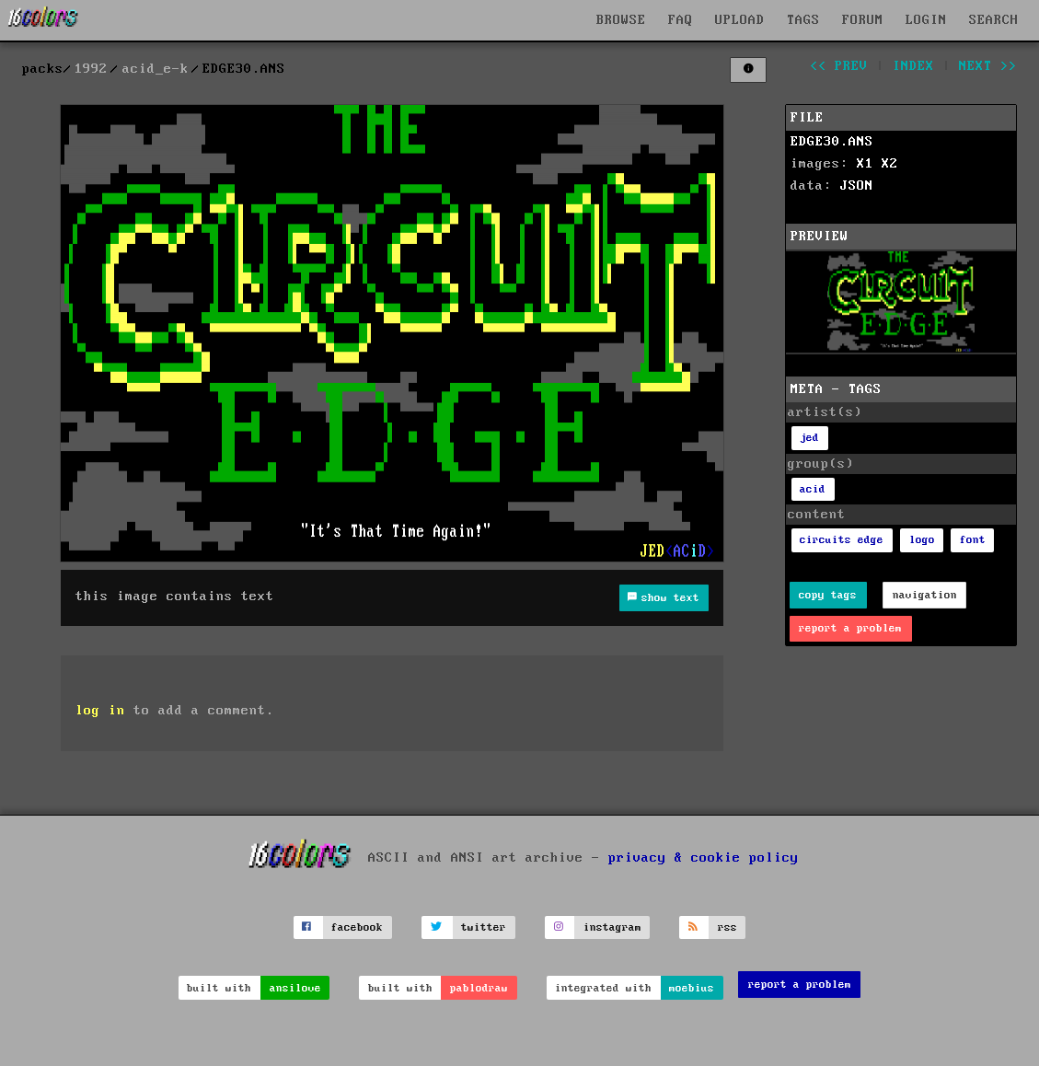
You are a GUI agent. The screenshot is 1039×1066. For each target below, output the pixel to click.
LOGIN (926, 20)
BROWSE (621, 20)
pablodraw (479, 988)
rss (727, 927)
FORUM (862, 20)
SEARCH (994, 20)
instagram (612, 927)
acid (812, 489)
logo (922, 540)
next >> (988, 66)
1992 (91, 69)
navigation (925, 595)
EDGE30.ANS (832, 141)
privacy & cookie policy (703, 857)
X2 (890, 163)
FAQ (680, 20)
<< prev (839, 66)
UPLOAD (740, 20)
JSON (856, 186)
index (913, 66)
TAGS (803, 20)
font (973, 540)
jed (809, 438)
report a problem (850, 628)
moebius (691, 988)
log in (100, 710)
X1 (865, 163)
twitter (483, 927)
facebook (357, 927)
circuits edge (841, 540)
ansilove (295, 988)
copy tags (828, 595)
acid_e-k (155, 69)
